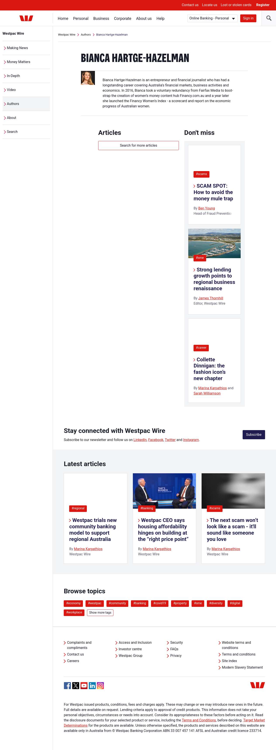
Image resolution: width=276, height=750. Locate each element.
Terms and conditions (238, 654)
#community (117, 603)
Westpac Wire (13, 33)
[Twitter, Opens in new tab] (75, 685)
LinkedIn (140, 440)
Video (11, 90)
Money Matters (18, 62)
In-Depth (13, 76)
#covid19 (159, 603)
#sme (200, 257)
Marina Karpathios (212, 388)
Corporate (122, 18)
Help (161, 18)
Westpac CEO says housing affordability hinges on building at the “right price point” (163, 529)
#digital (235, 603)
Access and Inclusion (135, 642)
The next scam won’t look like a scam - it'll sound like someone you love (232, 529)
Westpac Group (130, 656)
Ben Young (206, 208)
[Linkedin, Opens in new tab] (92, 685)
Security (176, 642)
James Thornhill (210, 298)
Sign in (248, 18)
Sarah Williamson (207, 393)
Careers (73, 661)
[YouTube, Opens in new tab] (84, 685)
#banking (147, 508)
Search (12, 132)
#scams (201, 174)
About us (144, 18)
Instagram (191, 440)
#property (180, 603)
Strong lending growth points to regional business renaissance (214, 279)
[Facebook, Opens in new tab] (67, 685)
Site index (229, 661)
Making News (17, 48)
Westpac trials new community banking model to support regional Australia (93, 529)
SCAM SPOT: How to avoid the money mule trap (213, 192)
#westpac (94, 603)
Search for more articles (138, 145)
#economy (73, 603)
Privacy (176, 656)
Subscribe (254, 434)
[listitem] (95, 518)
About (11, 118)
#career (201, 347)
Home (63, 18)
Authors (13, 104)
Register (262, 5)
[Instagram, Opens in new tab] (100, 688)
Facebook (155, 440)
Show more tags (100, 612)
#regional (78, 508)
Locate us (209, 5)
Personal (81, 18)
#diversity (216, 603)
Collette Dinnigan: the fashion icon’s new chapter (210, 369)
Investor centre (130, 649)
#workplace (74, 612)
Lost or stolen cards (236, 5)
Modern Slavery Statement (242, 667)
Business (101, 18)
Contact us (190, 5)
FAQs (174, 649)
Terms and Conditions (199, 720)
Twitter (170, 440)
